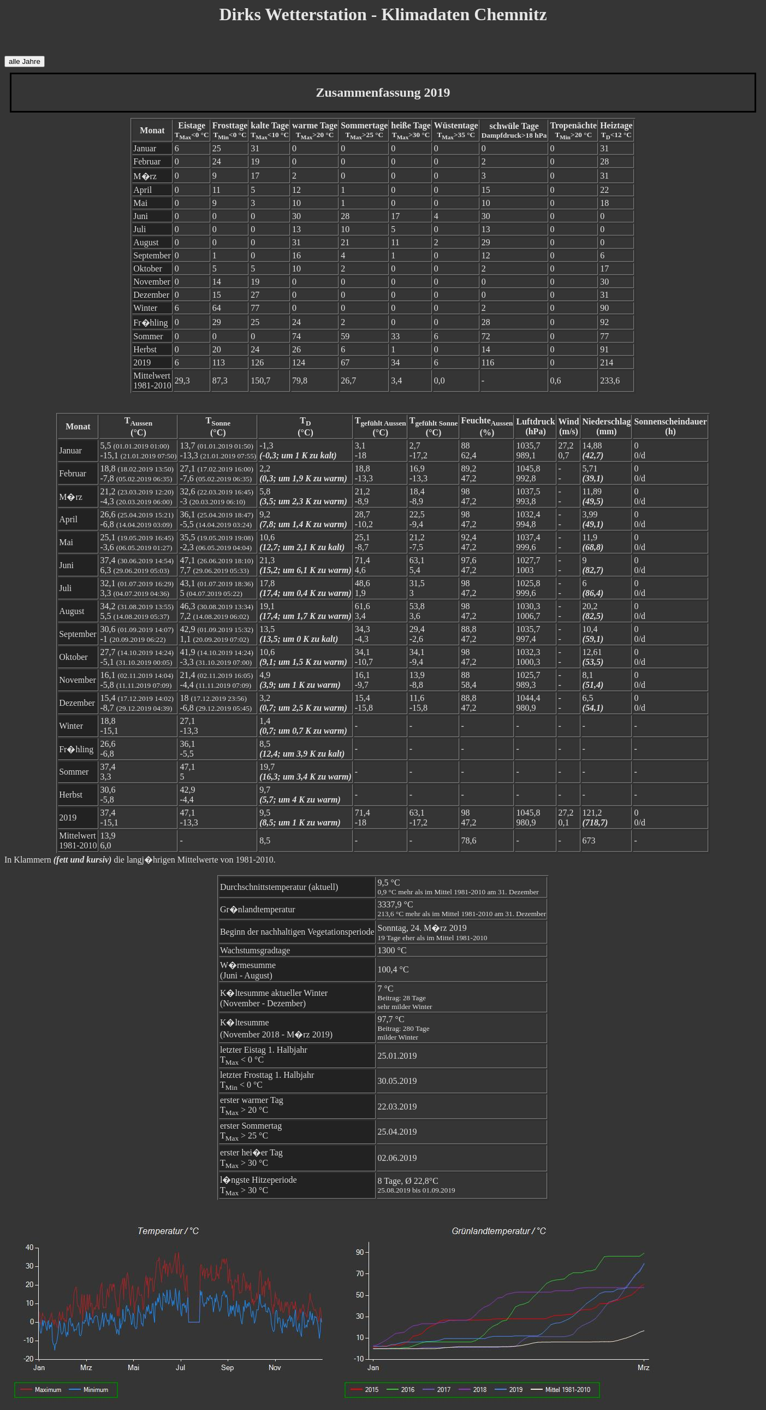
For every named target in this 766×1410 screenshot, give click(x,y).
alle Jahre (24, 61)
